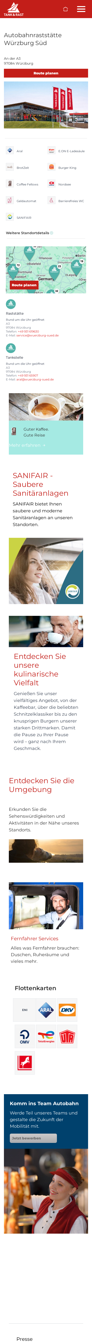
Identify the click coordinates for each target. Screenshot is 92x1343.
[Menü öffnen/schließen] (81, 9)
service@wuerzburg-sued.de (37, 335)
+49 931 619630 (28, 331)
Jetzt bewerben (33, 1138)
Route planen (46, 73)
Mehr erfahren (27, 445)
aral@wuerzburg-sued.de (35, 379)
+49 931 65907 (28, 375)
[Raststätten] (14, 9)
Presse (24, 1339)
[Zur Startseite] (65, 9)
